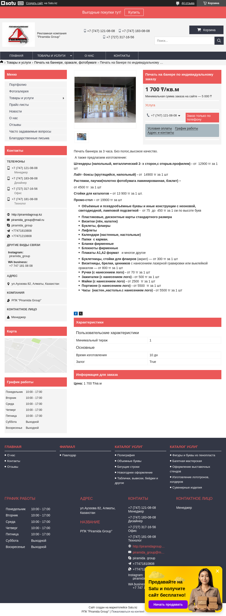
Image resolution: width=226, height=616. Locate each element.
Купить (134, 12)
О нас (89, 55)
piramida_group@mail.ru (27, 220)
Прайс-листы (19, 105)
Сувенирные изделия (187, 487)
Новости (15, 111)
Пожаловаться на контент (127, 611)
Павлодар (69, 455)
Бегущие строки (128, 466)
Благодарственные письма (29, 138)
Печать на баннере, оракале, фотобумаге (65, 62)
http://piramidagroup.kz (27, 214)
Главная (16, 55)
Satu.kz (132, 607)
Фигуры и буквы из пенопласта (193, 455)
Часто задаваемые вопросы (30, 131)
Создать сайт (34, 3)
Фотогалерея (19, 91)
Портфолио (18, 84)
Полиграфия (126, 455)
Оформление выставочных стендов (190, 469)
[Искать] (219, 41)
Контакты (122, 55)
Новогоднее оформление (135, 472)
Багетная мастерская (187, 461)
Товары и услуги (51, 55)
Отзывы (15, 125)
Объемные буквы (129, 461)
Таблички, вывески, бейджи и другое (136, 481)
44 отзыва (187, 3)
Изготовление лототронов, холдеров (189, 479)
